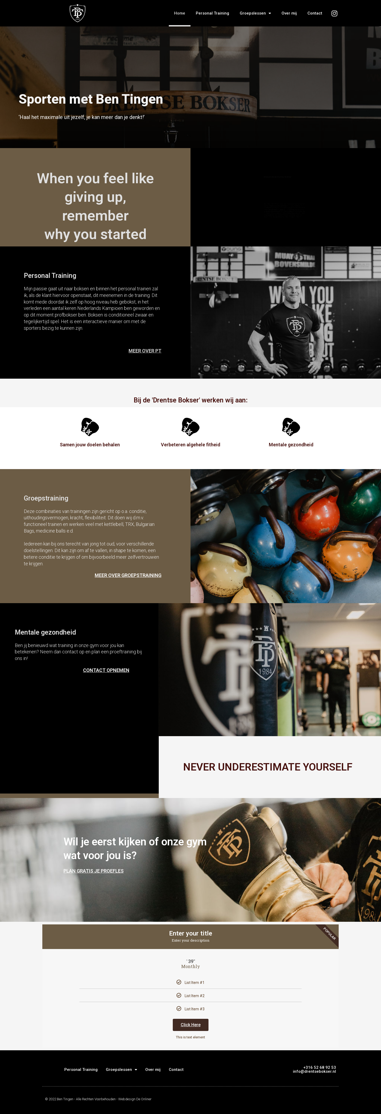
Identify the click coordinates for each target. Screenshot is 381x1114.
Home (179, 13)
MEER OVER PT (145, 351)
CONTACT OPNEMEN (106, 670)
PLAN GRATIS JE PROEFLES (94, 871)
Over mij (289, 13)
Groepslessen (255, 13)
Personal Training (212, 13)
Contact (314, 13)
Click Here (191, 1024)
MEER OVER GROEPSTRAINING (128, 575)
